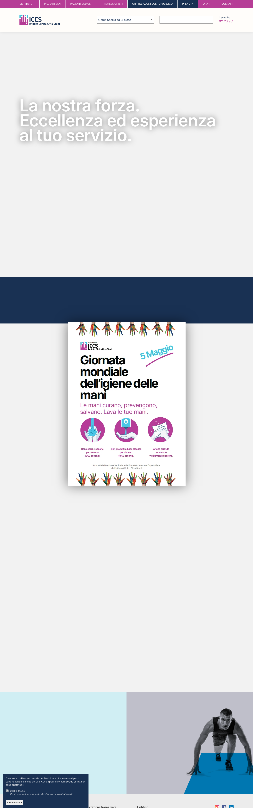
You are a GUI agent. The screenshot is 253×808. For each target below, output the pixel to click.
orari (206, 3)
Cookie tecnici (17, 791)
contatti (227, 3)
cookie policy (73, 781)
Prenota (187, 3)
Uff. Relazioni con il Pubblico (152, 3)
